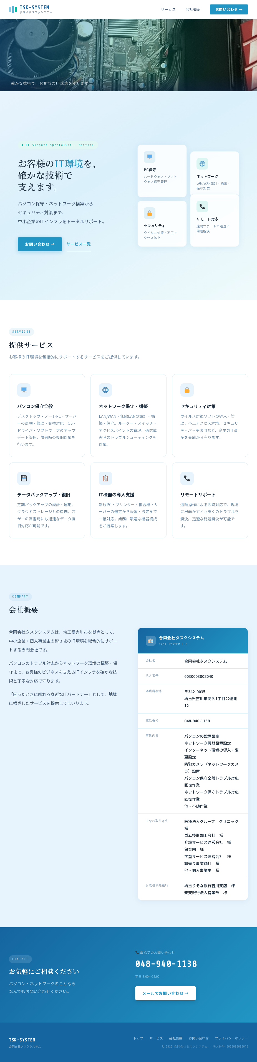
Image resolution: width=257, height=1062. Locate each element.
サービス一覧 (79, 244)
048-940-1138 (166, 964)
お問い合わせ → (229, 9)
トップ (138, 1038)
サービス (168, 9)
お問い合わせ (199, 1038)
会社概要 (193, 9)
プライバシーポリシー (231, 1038)
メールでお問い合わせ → (165, 993)
